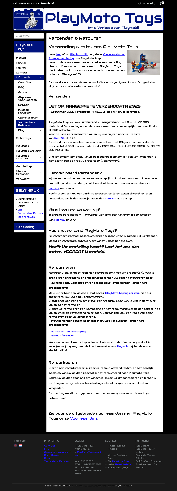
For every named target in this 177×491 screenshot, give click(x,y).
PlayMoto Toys (120, 461)
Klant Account (52, 455)
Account (24, 92)
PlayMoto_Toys (119, 467)
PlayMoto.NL (79, 54)
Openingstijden (28, 117)
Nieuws (21, 62)
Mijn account (147, 3)
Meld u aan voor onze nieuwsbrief (33, 3)
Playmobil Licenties (28, 157)
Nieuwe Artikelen (28, 173)
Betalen (23, 104)
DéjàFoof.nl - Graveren (149, 461)
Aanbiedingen (25, 166)
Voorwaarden (83, 418)
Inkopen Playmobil (24, 111)
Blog (29, 130)
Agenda (21, 67)
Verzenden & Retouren (26, 124)
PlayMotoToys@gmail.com (122, 293)
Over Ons (24, 82)
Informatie (28, 77)
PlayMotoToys (123, 464)
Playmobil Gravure (28, 150)
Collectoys (23, 138)
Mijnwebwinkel (125, 486)
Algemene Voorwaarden (27, 99)
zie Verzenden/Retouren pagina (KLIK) (31, 213)
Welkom (21, 57)
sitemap (78, 486)
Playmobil (122, 346)
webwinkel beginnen (97, 486)
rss (85, 486)
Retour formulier (62, 335)
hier (58, 54)
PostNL (59, 138)
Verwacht (23, 179)
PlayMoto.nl (142, 446)
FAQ (21, 87)
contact (54, 188)
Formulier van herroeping (68, 331)
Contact (21, 72)
